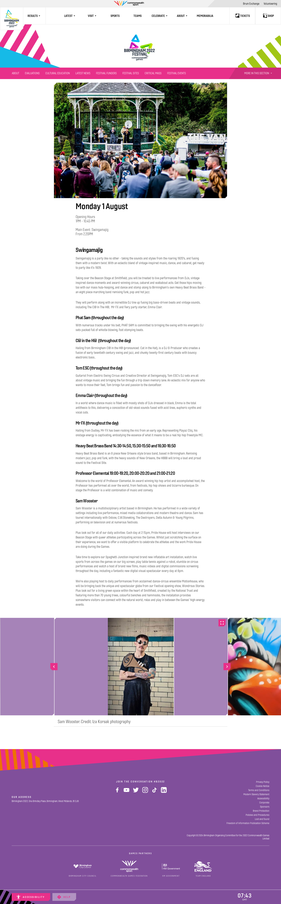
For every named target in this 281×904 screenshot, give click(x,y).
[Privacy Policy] (262, 782)
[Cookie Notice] (262, 786)
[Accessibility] (31, 897)
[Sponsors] (264, 807)
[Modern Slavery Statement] (256, 794)
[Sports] (115, 15)
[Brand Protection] (261, 811)
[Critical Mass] (153, 73)
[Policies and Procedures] (257, 815)
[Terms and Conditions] (258, 790)
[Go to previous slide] (54, 666)
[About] (15, 73)
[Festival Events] (176, 73)
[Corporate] (264, 803)
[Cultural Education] (57, 73)
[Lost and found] (262, 819)
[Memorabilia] (205, 15)
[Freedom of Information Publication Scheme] (248, 823)
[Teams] (137, 15)
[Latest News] (83, 73)
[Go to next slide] (227, 666)
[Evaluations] (32, 73)
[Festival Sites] (131, 73)
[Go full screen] (222, 622)
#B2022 (159, 781)
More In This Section (258, 73)
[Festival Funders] (106, 73)
